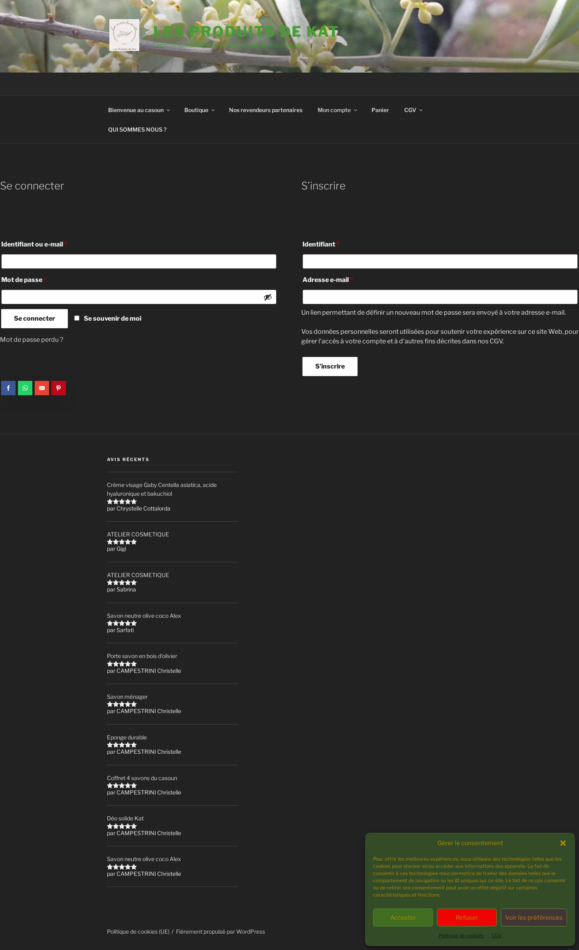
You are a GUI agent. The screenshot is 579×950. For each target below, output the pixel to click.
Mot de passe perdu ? (31, 339)
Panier (380, 109)
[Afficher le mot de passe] (267, 297)
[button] (563, 843)
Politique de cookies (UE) (138, 931)
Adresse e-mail (344, 279)
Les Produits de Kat (246, 31)
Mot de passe (41, 279)
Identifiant (337, 243)
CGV (497, 935)
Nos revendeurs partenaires (265, 109)
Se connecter (34, 318)
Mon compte (338, 109)
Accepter (403, 917)
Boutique (200, 109)
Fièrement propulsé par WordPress (220, 931)
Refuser (467, 917)
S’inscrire (330, 366)
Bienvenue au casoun (139, 109)
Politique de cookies (461, 935)
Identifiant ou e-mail (51, 243)
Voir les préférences (534, 917)
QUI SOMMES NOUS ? (137, 129)
